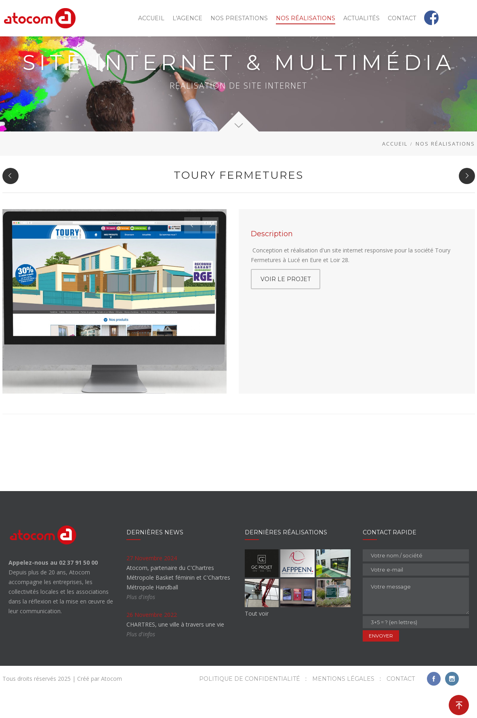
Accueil (395, 170)
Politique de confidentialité (249, 705)
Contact (401, 705)
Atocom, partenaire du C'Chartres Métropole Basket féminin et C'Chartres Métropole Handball (178, 603)
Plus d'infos (140, 623)
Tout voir (257, 640)
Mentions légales (343, 705)
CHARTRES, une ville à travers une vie (175, 650)
